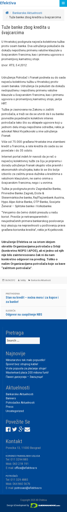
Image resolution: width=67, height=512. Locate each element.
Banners (11, 398)
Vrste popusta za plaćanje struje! (26, 368)
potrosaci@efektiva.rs (28, 488)
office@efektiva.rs (25, 468)
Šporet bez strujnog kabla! (22, 364)
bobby (23, 280)
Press (9, 406)
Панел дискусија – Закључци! (24, 377)
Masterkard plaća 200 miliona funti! (27, 372)
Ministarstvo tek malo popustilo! (25, 360)
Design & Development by (33, 505)
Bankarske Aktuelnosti (27, 13)
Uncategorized (15, 411)
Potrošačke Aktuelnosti (20, 402)
